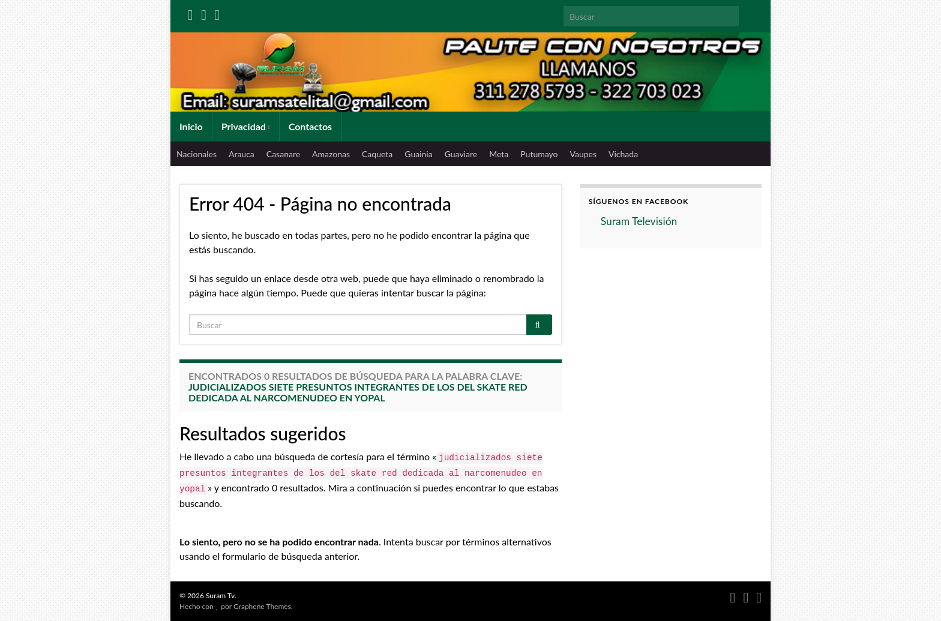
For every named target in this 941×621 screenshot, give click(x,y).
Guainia (418, 154)
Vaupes (583, 154)
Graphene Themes (262, 606)
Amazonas (331, 154)
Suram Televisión (639, 221)
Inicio (191, 126)
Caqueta (377, 154)
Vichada (623, 154)
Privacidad (245, 126)
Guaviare (461, 154)
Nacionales (196, 154)
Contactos (310, 126)
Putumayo (539, 154)
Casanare (283, 154)
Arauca (241, 154)
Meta (498, 154)
